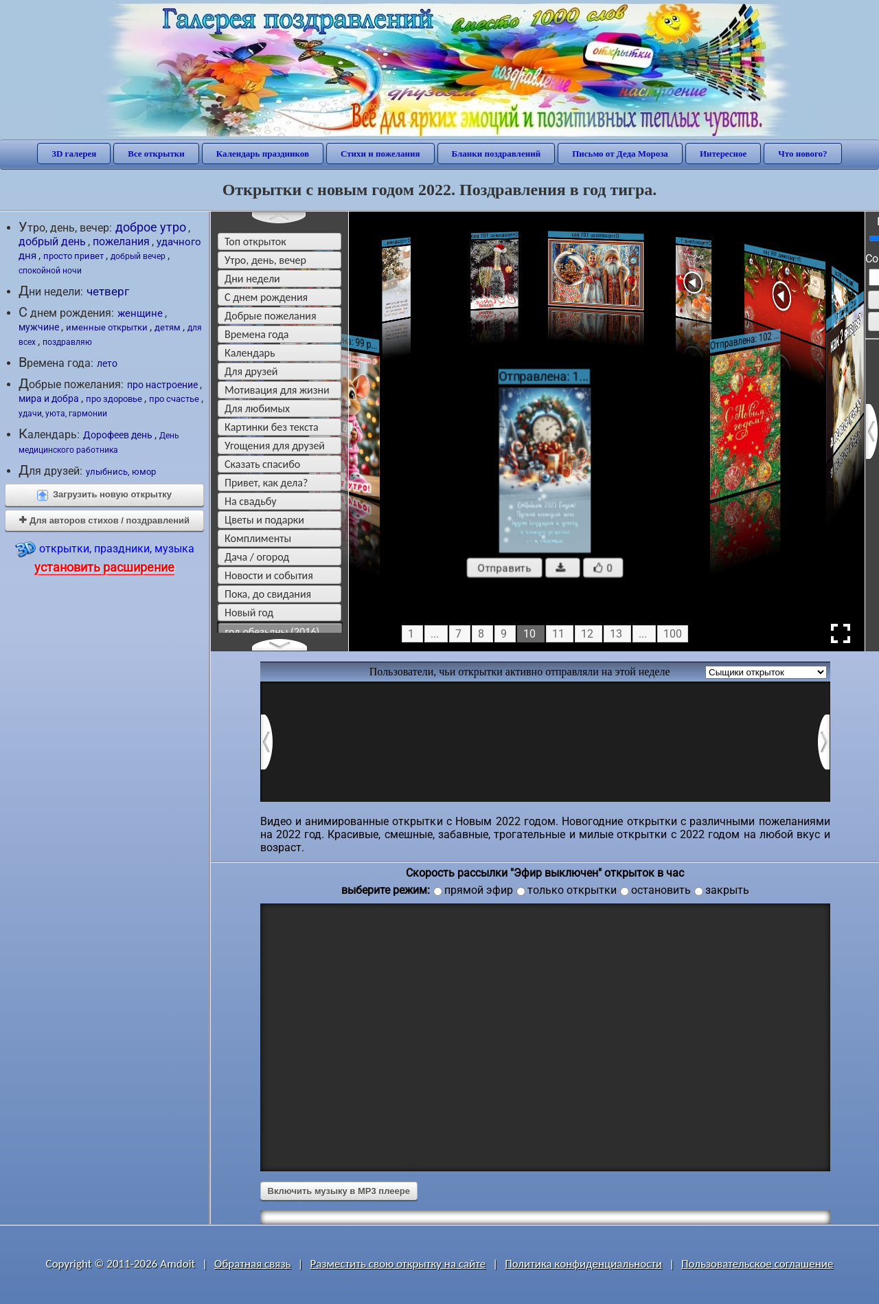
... (435, 633)
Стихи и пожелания (380, 153)
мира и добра (49, 398)
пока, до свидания (268, 593)
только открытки (572, 890)
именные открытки (107, 327)
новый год (249, 612)
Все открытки (156, 153)
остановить (661, 890)
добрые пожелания (271, 315)
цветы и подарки (264, 519)
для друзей (251, 371)
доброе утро (150, 227)
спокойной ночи (50, 271)
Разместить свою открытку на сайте (398, 1264)
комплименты (258, 538)
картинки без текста (272, 427)
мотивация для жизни (277, 389)
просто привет (73, 256)
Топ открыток (255, 241)
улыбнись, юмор (121, 471)
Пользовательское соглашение (757, 1264)
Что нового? (802, 153)
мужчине (39, 327)
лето (107, 363)
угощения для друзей (275, 445)
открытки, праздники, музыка (104, 556)
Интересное (723, 153)
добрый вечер (138, 256)
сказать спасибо (262, 464)
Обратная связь (252, 1264)
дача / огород (257, 556)
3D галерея (74, 153)
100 (672, 633)
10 (529, 633)
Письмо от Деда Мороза (620, 153)
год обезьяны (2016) (272, 631)
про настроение (162, 384)
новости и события (269, 575)
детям (168, 327)
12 (587, 633)
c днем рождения (266, 297)
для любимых (257, 408)
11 (558, 633)
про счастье (174, 399)
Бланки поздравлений (496, 153)
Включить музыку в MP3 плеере (339, 1191)
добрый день (52, 241)
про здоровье (114, 399)
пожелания (121, 241)
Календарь (250, 352)
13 (616, 633)
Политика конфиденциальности (583, 1264)
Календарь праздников (262, 153)
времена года (257, 334)
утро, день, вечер (265, 260)
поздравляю (67, 342)
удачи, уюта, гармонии (63, 413)
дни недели (252, 278)
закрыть (727, 890)
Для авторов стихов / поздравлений (104, 520)
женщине (140, 313)
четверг (108, 291)
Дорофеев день (117, 434)
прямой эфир (478, 890)
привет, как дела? (266, 482)
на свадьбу (250, 501)
